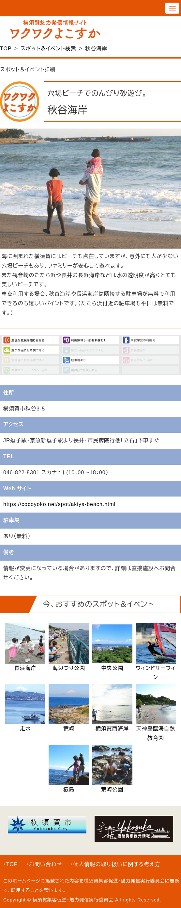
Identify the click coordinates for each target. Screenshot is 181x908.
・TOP (10, 864)
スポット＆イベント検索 (48, 48)
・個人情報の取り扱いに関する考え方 (115, 864)
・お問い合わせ (44, 864)
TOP (5, 48)
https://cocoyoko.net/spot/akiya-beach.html (59, 504)
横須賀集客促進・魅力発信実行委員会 (124, 880)
